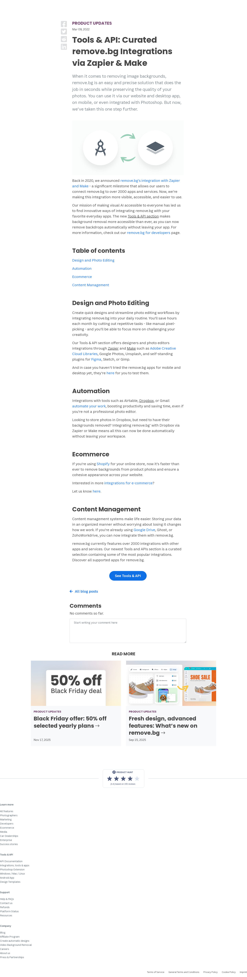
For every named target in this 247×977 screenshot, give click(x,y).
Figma (96, 359)
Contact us (6, 903)
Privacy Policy (210, 972)
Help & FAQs (7, 899)
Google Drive (144, 529)
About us (5, 953)
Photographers (8, 815)
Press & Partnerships (12, 957)
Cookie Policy (229, 972)
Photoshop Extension (12, 869)
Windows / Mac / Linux (12, 873)
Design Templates (10, 881)
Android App (7, 877)
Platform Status (9, 911)
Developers (6, 823)
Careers (4, 949)
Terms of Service (155, 972)
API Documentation (11, 861)
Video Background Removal (16, 944)
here (110, 373)
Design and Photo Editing (93, 260)
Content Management (90, 285)
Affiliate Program (10, 936)
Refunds (5, 907)
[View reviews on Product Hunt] (123, 778)
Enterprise (6, 840)
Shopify (103, 464)
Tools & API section (143, 216)
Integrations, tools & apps (14, 865)
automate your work (89, 406)
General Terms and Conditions (183, 972)
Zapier (113, 348)
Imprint (243, 972)
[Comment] (128, 631)
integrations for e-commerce (128, 483)
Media (3, 831)
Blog (2, 932)
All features (6, 811)
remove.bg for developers (148, 232)
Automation (82, 268)
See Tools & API (128, 575)
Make (131, 348)
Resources (6, 915)
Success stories (9, 844)
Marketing (5, 819)
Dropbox (146, 400)
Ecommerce (82, 276)
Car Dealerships (9, 836)
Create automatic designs (14, 940)
